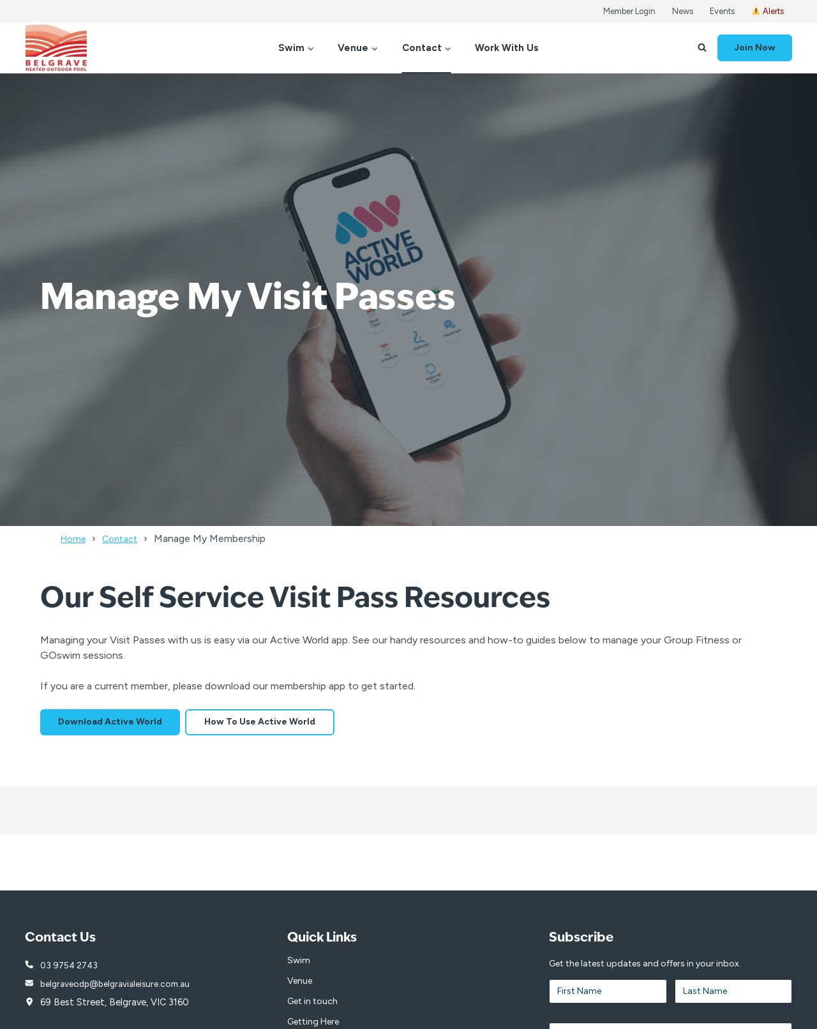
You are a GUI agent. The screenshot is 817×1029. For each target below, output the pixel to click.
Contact (126, 538)
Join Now (755, 47)
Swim (298, 963)
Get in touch (312, 1004)
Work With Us (507, 48)
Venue (299, 984)
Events (722, 11)
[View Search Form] (702, 48)
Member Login (629, 11)
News (682, 11)
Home (75, 538)
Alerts (768, 11)
